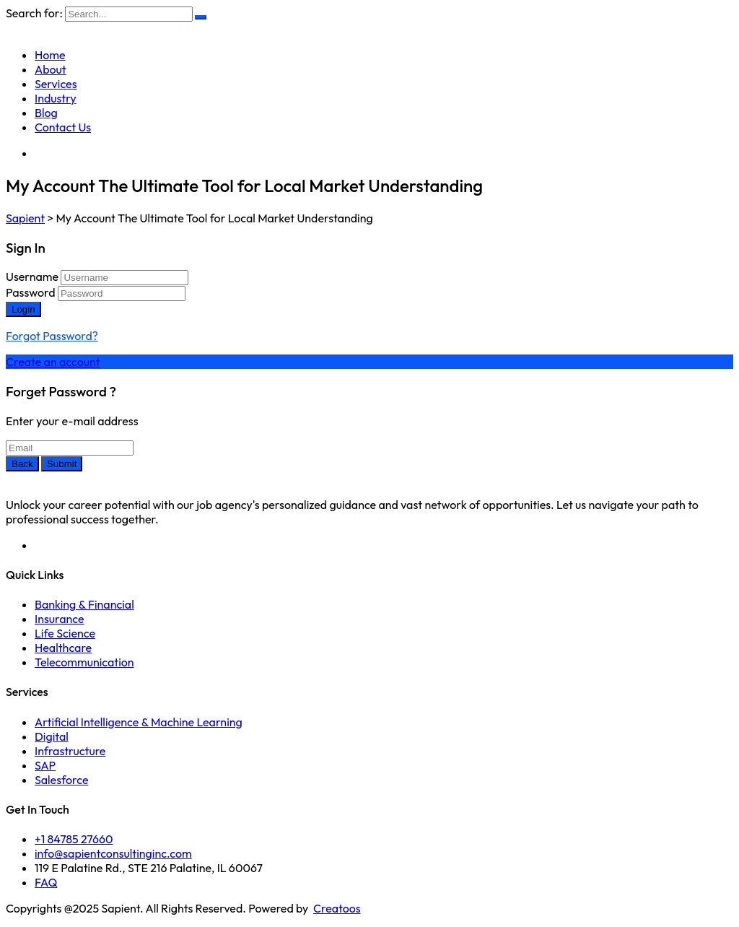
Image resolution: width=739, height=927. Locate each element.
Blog (46, 112)
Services (55, 84)
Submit (61, 463)
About (50, 69)
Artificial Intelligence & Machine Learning (138, 722)
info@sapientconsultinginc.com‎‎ (113, 853)
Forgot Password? (52, 335)
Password (31, 292)
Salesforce (61, 779)
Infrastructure (70, 751)
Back (22, 463)
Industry (55, 98)
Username (32, 276)
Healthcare (63, 647)
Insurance (59, 619)
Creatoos (337, 908)
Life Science (65, 633)
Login (23, 309)
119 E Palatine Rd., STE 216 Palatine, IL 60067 (149, 868)
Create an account (53, 361)
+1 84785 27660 (74, 839)
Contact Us (63, 127)
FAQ (46, 882)
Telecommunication (84, 662)
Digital (52, 736)
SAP (45, 765)
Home (50, 55)
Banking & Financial (84, 604)
